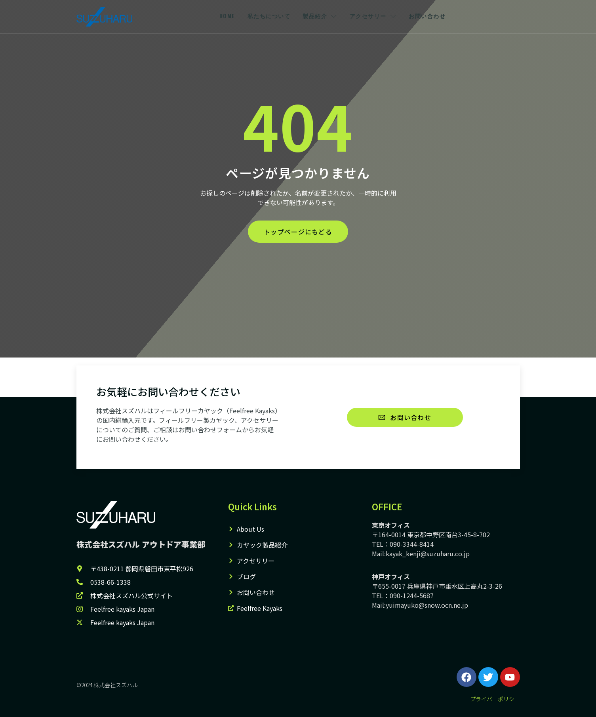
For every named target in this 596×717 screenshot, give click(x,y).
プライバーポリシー (495, 699)
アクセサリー (376, 16)
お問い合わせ (432, 16)
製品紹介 (321, 16)
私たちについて (268, 16)
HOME (225, 16)
